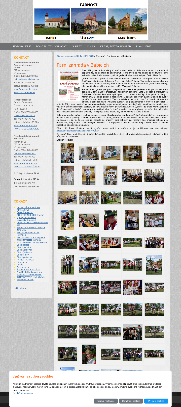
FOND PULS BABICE (24, 92)
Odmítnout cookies (131, 401)
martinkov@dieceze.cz (25, 153)
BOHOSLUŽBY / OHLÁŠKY (51, 46)
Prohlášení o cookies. (23, 393)
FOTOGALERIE (22, 46)
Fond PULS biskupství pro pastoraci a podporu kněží (29, 273)
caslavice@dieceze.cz (24, 115)
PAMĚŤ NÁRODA (25, 259)
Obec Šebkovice (25, 250)
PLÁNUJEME (143, 46)
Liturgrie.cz (22, 262)
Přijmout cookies (156, 401)
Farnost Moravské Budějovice (31, 237)
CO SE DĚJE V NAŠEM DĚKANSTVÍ (28, 208)
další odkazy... (21, 288)
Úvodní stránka (64, 56)
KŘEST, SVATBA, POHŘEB (115, 46)
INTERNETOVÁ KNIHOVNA (31, 277)
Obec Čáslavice (24, 252)
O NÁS (91, 46)
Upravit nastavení (105, 401)
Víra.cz (20, 264)
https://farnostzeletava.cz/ (29, 240)
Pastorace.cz (23, 267)
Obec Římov (23, 255)
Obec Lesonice (24, 247)
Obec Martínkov (24, 257)
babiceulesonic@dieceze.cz (27, 79)
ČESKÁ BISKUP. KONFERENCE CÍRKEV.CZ (30, 213)
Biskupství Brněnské (26, 220)
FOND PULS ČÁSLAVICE (26, 128)
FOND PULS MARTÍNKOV (27, 166)
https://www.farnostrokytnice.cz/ (32, 242)
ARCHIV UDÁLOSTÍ (84, 56)
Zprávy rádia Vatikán (26, 217)
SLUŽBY (77, 46)
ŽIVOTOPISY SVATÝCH (28, 269)
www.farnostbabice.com (25, 89)
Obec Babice (23, 245)
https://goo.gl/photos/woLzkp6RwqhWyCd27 (78, 130)
